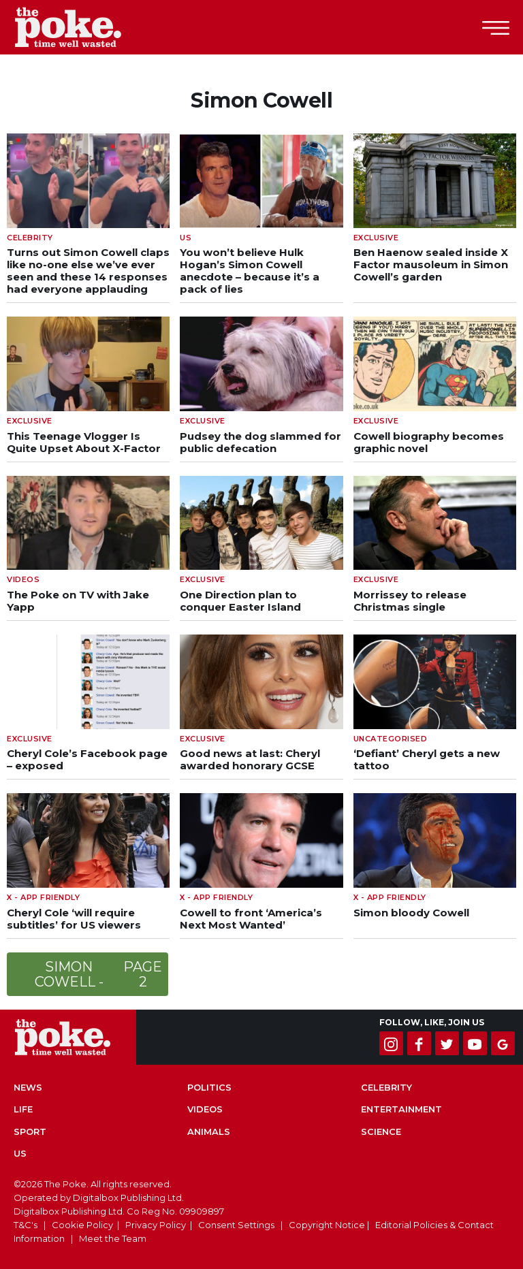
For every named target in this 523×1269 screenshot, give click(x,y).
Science (381, 1131)
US (20, 1153)
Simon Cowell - (100, 974)
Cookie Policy (82, 1224)
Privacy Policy (155, 1224)
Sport (30, 1131)
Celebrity (386, 1087)
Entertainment (401, 1109)
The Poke (85, 27)
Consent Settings (236, 1224)
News (28, 1087)
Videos (205, 1109)
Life (23, 1109)
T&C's (25, 1224)
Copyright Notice (327, 1224)
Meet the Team (112, 1238)
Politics (209, 1087)
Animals (208, 1131)
